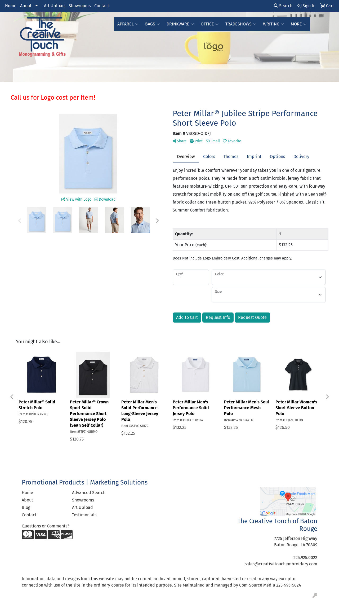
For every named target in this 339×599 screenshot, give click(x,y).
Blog (26, 507)
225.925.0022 (305, 557)
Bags (152, 24)
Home (10, 5)
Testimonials (84, 514)
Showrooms (80, 5)
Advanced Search (88, 492)
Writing (273, 24)
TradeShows (240, 24)
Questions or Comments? (45, 525)
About (26, 5)
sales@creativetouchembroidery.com (281, 563)
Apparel (127, 24)
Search (283, 5)
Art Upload (54, 5)
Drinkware (180, 24)
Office (209, 24)
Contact (101, 5)
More (298, 24)
